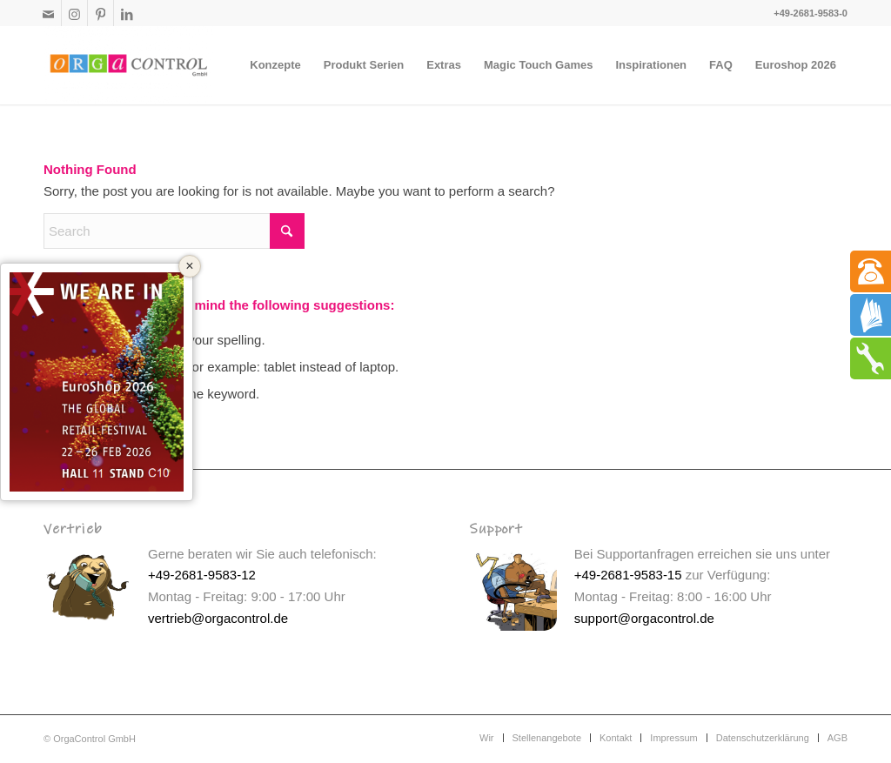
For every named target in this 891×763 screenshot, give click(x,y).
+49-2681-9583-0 (810, 13)
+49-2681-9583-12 (202, 574)
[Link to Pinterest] (100, 13)
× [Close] (189, 265)
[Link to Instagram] (74, 13)
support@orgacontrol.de (644, 618)
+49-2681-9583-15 (628, 574)
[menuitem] (275, 65)
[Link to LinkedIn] (127, 13)
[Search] (174, 231)
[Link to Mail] (48, 13)
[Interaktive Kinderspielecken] (129, 65)
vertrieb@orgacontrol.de (218, 618)
